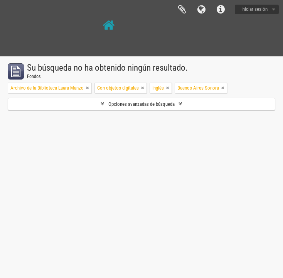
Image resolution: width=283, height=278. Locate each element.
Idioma (201, 9)
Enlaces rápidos (220, 9)
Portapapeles (182, 9)
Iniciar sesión (254, 9)
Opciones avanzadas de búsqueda (141, 104)
